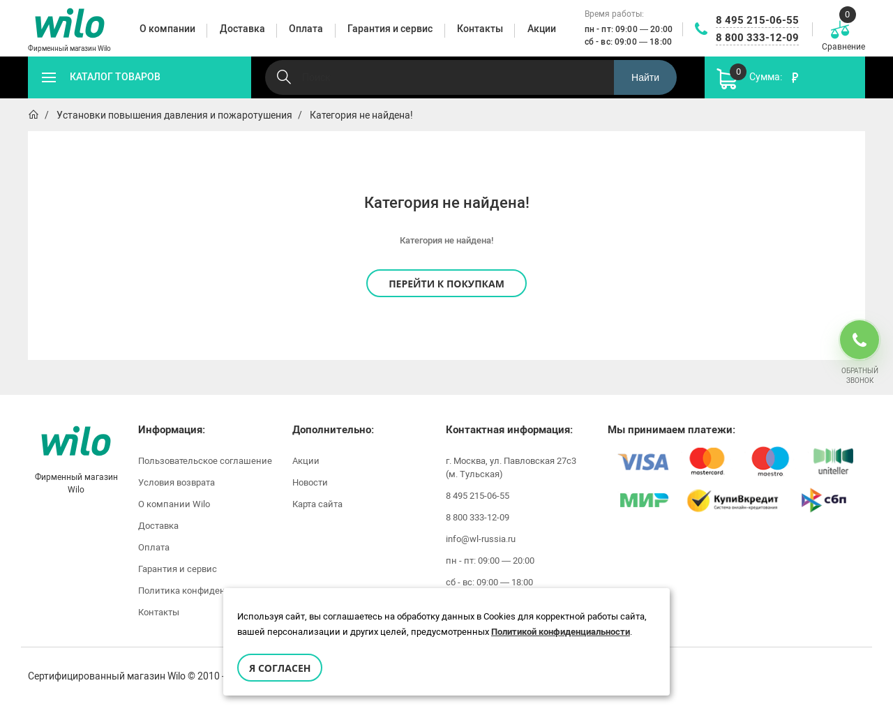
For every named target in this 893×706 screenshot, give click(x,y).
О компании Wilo (174, 504)
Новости (310, 482)
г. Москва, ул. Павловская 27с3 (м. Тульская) (511, 467)
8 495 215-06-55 (757, 20)
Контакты (158, 612)
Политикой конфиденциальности (560, 631)
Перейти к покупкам (446, 283)
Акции (306, 461)
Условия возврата (176, 482)
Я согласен (279, 668)
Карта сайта (317, 504)
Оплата (154, 547)
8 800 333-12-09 (757, 37)
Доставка (158, 525)
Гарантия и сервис (177, 569)
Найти (645, 77)
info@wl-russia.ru (481, 539)
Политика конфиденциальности (207, 590)
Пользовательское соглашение (205, 461)
